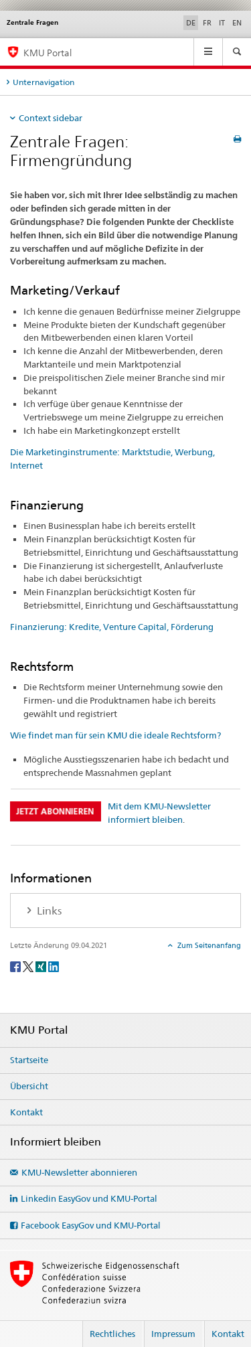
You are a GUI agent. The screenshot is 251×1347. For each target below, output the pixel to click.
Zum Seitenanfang (208, 945)
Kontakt (26, 1112)
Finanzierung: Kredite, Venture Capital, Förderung (112, 626)
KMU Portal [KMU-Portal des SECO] (47, 52)
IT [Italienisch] (222, 22)
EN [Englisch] (237, 22)
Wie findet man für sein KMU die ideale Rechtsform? (115, 735)
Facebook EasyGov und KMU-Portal (91, 1225)
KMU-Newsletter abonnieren (79, 1172)
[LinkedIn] (53, 966)
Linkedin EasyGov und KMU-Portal (89, 1198)
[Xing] (41, 966)
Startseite (29, 1059)
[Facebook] (16, 966)
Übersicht (29, 1086)
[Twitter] (29, 966)
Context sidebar (50, 117)
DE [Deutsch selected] (190, 22)
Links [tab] (48, 910)
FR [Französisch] (207, 22)
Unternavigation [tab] (43, 82)
